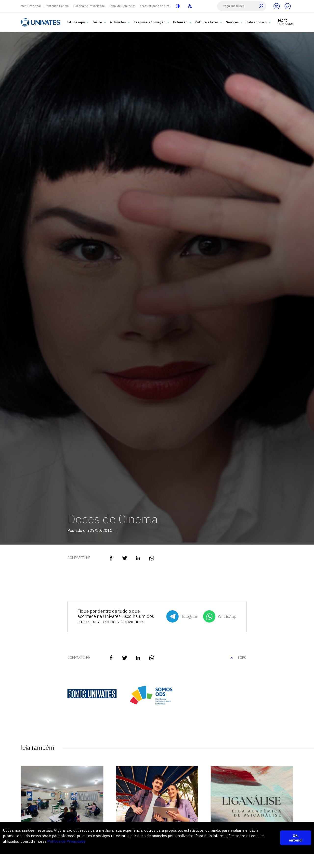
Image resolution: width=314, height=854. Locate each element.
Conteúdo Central (57, 6)
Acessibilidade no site (155, 6)
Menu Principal (31, 6)
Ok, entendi (295, 837)
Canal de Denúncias (122, 6)
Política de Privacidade (89, 6)
